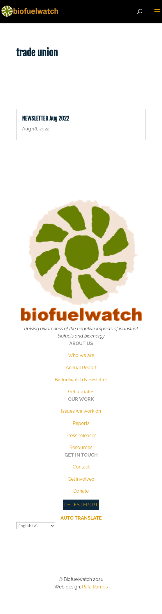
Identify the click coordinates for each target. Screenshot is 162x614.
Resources (81, 447)
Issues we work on (81, 411)
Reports (81, 423)
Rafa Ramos (95, 587)
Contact (81, 467)
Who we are (81, 355)
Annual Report (81, 367)
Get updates (81, 391)
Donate (81, 491)
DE (67, 504)
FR (86, 504)
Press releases (81, 435)
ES (77, 504)
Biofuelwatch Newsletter (81, 380)
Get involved (81, 479)
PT (95, 504)
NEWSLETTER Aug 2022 (45, 118)
